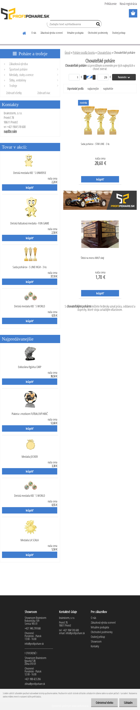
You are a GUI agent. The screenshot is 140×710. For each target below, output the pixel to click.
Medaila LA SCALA (30, 540)
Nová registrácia (128, 3)
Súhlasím (128, 703)
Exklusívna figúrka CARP (29, 367)
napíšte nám (10, 131)
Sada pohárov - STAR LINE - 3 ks (95, 144)
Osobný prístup (118, 32)
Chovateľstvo (104, 52)
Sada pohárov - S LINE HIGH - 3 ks (30, 267)
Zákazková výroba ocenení (51, 32)
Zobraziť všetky (14, 93)
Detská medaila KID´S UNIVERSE (29, 173)
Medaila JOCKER (30, 456)
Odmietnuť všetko (104, 703)
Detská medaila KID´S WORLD (29, 306)
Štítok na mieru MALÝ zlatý (92, 258)
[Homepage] (24, 32)
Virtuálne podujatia (75, 32)
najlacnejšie (93, 89)
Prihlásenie (111, 3)
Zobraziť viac (43, 93)
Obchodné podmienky (98, 32)
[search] (97, 25)
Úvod (67, 52)
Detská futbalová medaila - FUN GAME (29, 223)
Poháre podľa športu (84, 52)
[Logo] (25, 13)
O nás (33, 32)
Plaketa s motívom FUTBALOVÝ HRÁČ (30, 414)
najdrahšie (108, 89)
